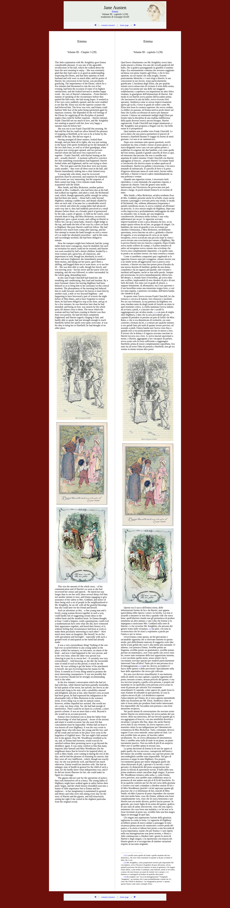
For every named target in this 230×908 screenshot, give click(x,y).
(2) (125, 862)
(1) (125, 855)
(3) (125, 877)
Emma (115, 11)
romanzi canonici (108, 25)
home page (124, 25)
